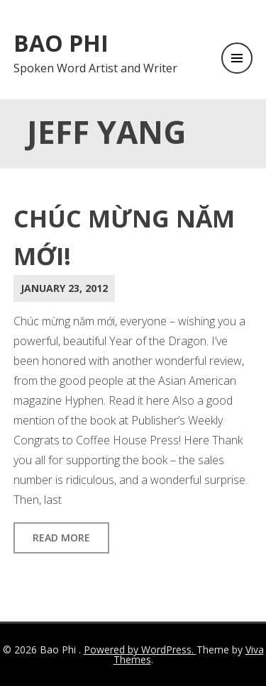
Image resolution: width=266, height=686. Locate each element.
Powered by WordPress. (140, 649)
